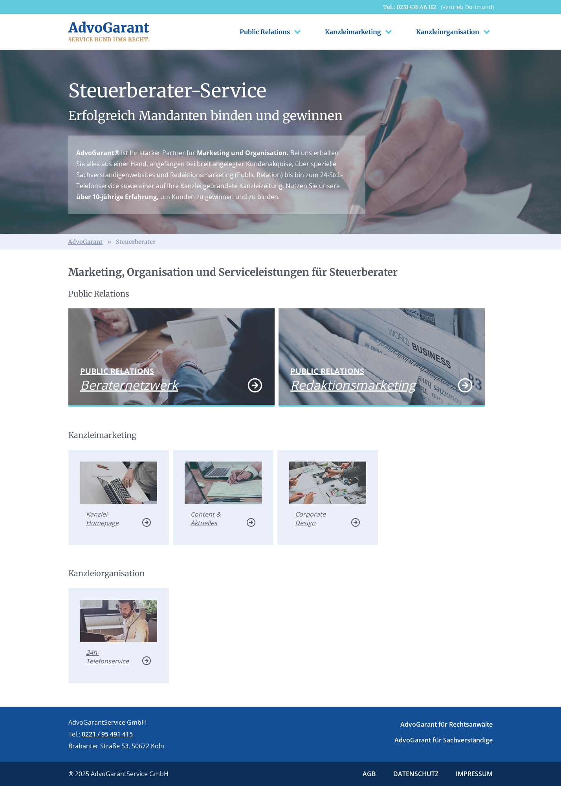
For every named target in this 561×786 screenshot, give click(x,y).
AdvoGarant (85, 242)
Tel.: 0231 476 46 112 (438, 7)
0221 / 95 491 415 (107, 734)
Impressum (474, 774)
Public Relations (271, 32)
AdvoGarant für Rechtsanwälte (446, 724)
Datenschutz (415, 774)
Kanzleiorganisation (454, 32)
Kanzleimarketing (359, 32)
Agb (369, 774)
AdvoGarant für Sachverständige (443, 740)
